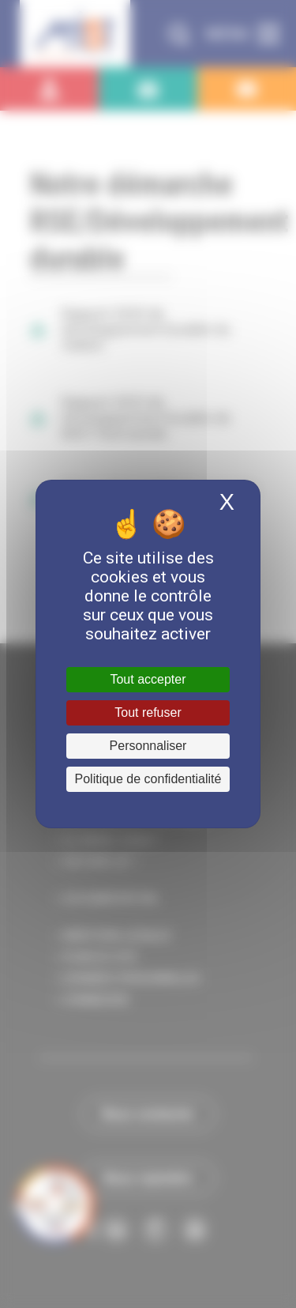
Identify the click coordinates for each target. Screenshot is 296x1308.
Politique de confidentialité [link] (148, 779)
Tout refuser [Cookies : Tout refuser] (147, 712)
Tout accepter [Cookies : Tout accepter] (147, 679)
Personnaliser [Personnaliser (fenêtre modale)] (148, 745)
